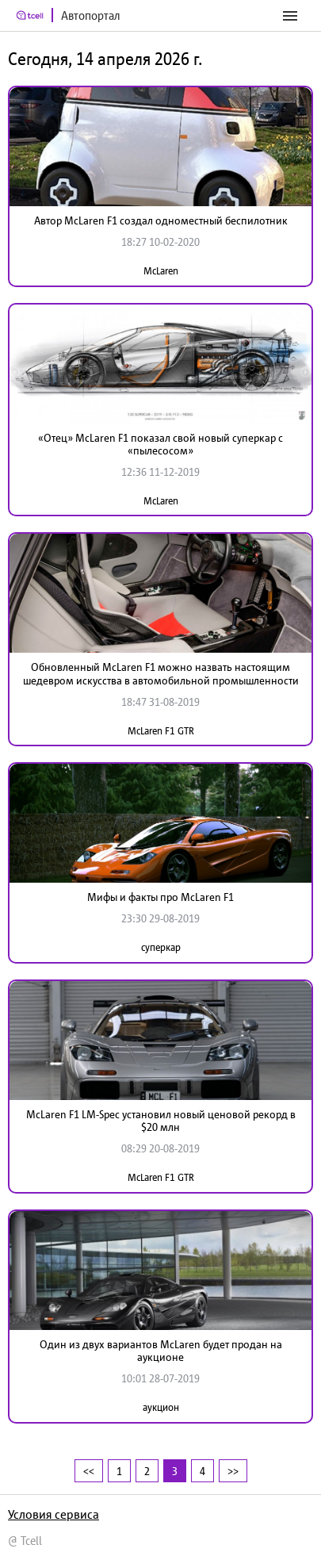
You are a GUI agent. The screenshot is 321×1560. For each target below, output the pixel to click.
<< (88, 1471)
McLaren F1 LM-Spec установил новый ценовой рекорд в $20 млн (161, 1121)
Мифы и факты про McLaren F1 (160, 897)
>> (233, 1471)
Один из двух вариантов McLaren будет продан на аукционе (161, 1351)
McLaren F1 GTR (161, 731)
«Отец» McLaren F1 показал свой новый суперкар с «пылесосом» (160, 444)
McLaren (160, 271)
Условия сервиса (53, 1514)
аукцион (161, 1407)
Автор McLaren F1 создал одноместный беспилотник (161, 220)
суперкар (161, 947)
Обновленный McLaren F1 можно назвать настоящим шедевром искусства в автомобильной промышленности (161, 674)
